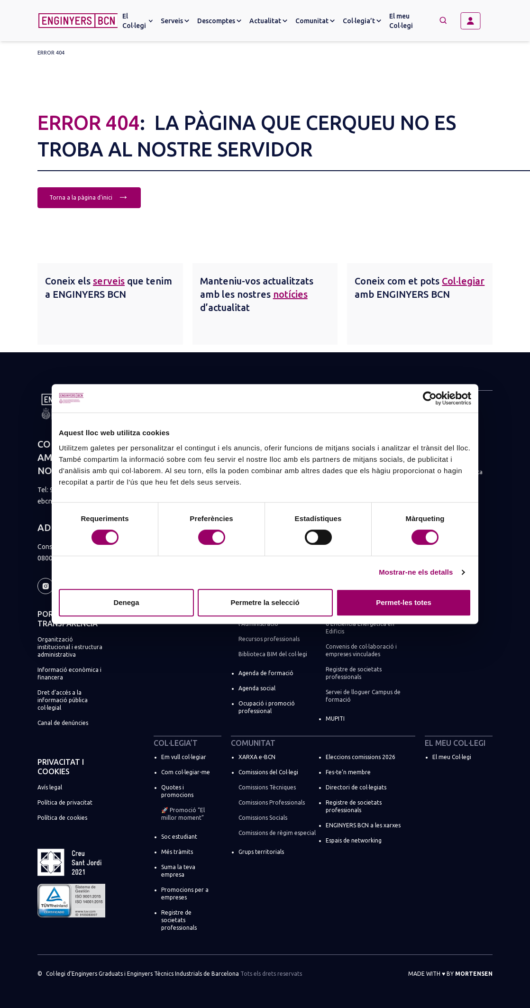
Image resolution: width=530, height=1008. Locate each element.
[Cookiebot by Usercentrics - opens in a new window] (429, 398)
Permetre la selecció (264, 602)
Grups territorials (261, 852)
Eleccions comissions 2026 (360, 757)
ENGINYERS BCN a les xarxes (363, 825)
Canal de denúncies (62, 723)
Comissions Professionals (271, 802)
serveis (109, 280)
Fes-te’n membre (348, 772)
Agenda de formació (265, 673)
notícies (290, 294)
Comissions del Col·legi (268, 772)
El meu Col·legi (401, 20)
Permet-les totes (403, 602)
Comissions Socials (262, 818)
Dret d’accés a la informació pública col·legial (62, 700)
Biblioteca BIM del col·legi (272, 654)
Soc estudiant (179, 837)
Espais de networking (354, 840)
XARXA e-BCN (256, 757)
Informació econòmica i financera (69, 673)
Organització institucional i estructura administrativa (69, 647)
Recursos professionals (269, 639)
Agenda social (256, 688)
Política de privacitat (64, 802)
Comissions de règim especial (277, 833)
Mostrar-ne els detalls (416, 572)
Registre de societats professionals (354, 673)
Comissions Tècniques (267, 787)
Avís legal (49, 787)
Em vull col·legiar (183, 757)
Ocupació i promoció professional (266, 707)
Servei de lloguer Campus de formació (363, 696)
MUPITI (335, 718)
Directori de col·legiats (356, 787)
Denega (126, 602)
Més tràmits (177, 852)
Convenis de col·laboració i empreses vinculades (361, 650)
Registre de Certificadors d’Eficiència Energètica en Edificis (360, 623)
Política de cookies (62, 818)
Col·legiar (463, 280)
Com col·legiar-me (185, 772)
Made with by (450, 974)
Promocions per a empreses (185, 893)
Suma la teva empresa (178, 871)
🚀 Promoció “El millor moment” (183, 814)
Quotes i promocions (177, 791)
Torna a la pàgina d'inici (89, 196)
